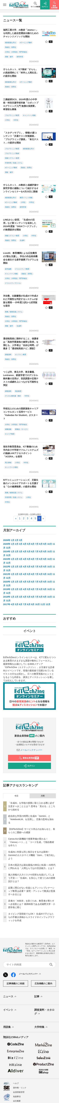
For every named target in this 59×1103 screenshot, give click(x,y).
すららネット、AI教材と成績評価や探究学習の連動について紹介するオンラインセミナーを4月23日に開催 (20, 188)
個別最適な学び (10, 42)
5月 (29, 544)
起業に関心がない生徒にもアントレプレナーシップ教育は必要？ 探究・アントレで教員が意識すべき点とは (31, 891)
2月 (16, 540)
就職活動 (8, 429)
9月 (45, 544)
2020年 (6, 581)
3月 (20, 540)
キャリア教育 (9, 434)
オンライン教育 (20, 354)
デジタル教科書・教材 (13, 396)
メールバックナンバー (29, 750)
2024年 (6, 551)
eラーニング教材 (26, 42)
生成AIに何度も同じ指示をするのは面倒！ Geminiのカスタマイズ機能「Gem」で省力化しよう (31, 855)
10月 (49, 544)
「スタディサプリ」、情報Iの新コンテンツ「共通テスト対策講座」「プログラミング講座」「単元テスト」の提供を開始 (20, 137)
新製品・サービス (21, 429)
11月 (42, 604)
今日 (16, 796)
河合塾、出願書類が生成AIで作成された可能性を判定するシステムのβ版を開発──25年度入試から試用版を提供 (20, 301)
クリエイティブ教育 (22, 269)
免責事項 (17, 1096)
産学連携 (8, 269)
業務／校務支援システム (13, 312)
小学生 (7, 120)
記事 (38, 996)
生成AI (22, 240)
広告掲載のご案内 (43, 983)
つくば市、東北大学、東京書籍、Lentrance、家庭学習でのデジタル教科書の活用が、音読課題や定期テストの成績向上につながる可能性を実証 (20, 378)
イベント (10, 1010)
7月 (37, 544)
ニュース (10, 996)
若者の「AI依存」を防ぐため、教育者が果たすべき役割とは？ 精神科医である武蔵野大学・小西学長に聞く (31, 904)
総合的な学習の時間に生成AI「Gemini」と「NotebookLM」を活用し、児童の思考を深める (31, 819)
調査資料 (8, 354)
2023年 (6, 559)
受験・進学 (9, 57)
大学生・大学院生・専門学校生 (16, 52)
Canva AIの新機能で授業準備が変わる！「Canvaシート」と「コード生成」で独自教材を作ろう (31, 842)
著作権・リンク (19, 1088)
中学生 (16, 120)
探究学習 (20, 57)
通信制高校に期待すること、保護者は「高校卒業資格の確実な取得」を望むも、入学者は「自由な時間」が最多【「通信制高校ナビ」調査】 (20, 343)
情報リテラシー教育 (12, 158)
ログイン (29, 765)
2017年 (6, 604)
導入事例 (8, 462)
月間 (43, 796)
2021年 (6, 574)
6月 (32, 544)
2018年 (6, 597)
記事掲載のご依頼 (15, 983)
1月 (12, 540)
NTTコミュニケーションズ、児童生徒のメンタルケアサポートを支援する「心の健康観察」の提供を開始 (20, 483)
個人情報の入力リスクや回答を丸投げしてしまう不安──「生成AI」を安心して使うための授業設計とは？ (31, 878)
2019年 (6, 589)
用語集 (8, 1027)
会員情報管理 (18, 1092)
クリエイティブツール (13, 283)
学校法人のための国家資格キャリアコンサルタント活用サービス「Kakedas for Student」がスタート (20, 413)
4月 (24, 544)
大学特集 (41, 1027)
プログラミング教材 (12, 153)
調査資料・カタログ (44, 1011)
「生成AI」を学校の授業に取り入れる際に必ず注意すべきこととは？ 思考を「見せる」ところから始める (31, 806)
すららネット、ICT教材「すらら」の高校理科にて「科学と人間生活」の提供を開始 (20, 72)
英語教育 (18, 391)
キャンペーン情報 (29, 115)
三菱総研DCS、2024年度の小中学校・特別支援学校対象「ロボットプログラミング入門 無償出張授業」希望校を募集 (20, 104)
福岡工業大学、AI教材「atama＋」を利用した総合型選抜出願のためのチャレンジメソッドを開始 (20, 33)
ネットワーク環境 (11, 467)
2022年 (6, 566)
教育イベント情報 (26, 197)
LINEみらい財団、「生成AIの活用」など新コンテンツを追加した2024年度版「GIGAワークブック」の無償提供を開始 (20, 224)
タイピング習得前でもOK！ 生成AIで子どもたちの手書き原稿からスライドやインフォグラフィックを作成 (31, 917)
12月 (8, 547)
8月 (41, 544)
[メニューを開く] (4, 4)
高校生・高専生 (10, 47)
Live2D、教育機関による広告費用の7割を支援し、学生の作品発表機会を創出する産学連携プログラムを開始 (20, 258)
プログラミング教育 (12, 115)
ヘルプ (16, 1083)
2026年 (6, 540)
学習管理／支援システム (13, 163)
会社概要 (17, 1101)
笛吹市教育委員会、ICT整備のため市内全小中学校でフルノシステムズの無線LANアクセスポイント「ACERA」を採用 (20, 451)
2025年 (6, 544)
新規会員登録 (29, 758)
